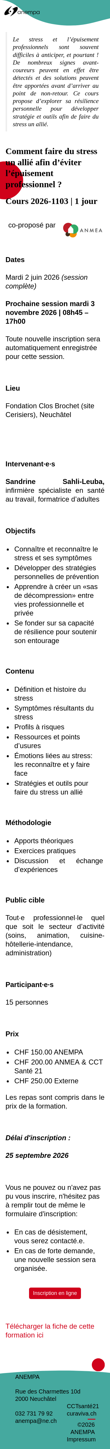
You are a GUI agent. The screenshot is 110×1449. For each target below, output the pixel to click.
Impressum (81, 1439)
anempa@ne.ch (36, 1421)
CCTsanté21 (83, 1406)
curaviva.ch (82, 1413)
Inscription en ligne (55, 1293)
